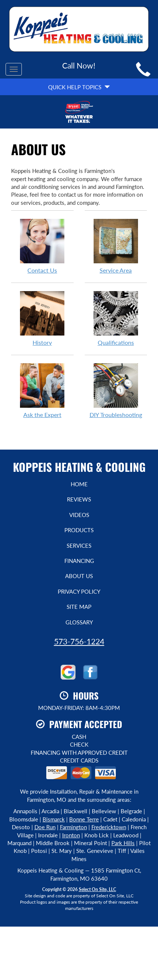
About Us (79, 576)
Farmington (73, 827)
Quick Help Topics (79, 87)
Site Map (79, 606)
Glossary (79, 622)
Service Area (116, 246)
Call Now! (78, 65)
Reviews (79, 499)
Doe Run (45, 827)
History (42, 318)
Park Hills (123, 843)
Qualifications (116, 318)
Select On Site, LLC (97, 889)
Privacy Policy (79, 591)
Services (79, 545)
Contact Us (42, 246)
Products (79, 530)
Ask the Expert (42, 390)
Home (79, 484)
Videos (79, 514)
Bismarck (54, 819)
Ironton (71, 835)
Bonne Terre (84, 819)
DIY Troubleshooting (116, 390)
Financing (79, 560)
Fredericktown (108, 827)
